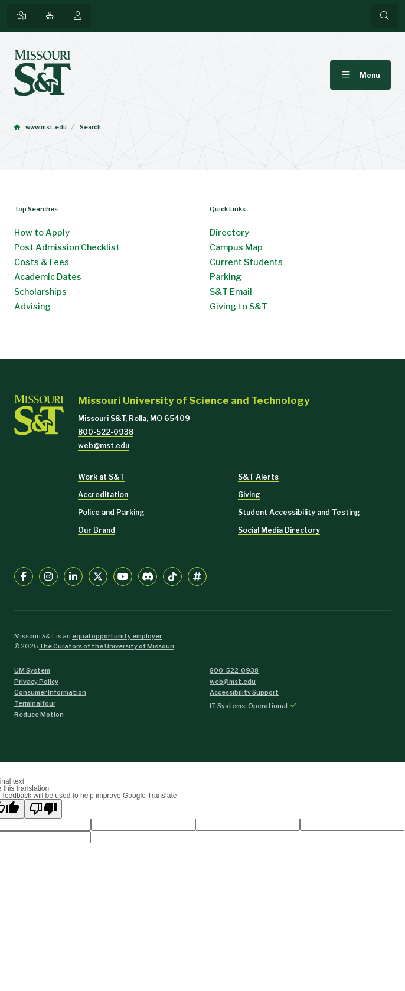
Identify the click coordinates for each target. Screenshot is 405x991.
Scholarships (40, 291)
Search (90, 127)
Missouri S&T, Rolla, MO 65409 (134, 418)
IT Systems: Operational (249, 706)
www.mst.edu (46, 127)
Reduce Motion (39, 715)
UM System (32, 670)
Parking (225, 277)
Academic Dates (47, 277)
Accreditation (103, 494)
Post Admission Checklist (67, 247)
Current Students (246, 262)
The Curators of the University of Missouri (106, 646)
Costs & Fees (41, 262)
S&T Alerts (258, 476)
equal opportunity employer (117, 636)
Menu (370, 75)
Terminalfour (34, 704)
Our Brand (96, 530)
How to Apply (42, 232)
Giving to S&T (238, 306)
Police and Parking (111, 512)
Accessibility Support (244, 692)
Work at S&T (101, 476)
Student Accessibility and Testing (299, 512)
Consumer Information (50, 692)
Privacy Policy (36, 682)
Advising (32, 306)
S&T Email (231, 291)
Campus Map (236, 247)
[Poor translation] (43, 809)
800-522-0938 (105, 432)
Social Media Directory (279, 530)
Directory (229, 232)
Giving (249, 494)
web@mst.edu (103, 445)
